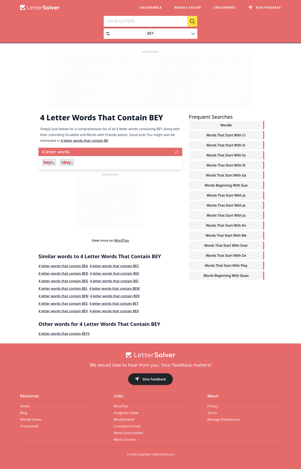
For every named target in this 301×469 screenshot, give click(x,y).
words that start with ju (226, 215)
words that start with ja (226, 195)
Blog (23, 413)
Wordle (226, 125)
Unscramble (151, 7)
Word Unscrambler (128, 433)
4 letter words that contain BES (63, 303)
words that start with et (226, 165)
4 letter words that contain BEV (63, 311)
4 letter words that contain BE (84, 141)
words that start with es (226, 155)
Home (25, 406)
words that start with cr (226, 135)
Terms (212, 413)
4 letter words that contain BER (115, 296)
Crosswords (225, 7)
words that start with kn (226, 225)
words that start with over (226, 245)
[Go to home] (150, 355)
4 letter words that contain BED (63, 273)
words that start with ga (226, 175)
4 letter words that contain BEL (63, 288)
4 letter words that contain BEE (114, 273)
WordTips (121, 240)
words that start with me (226, 235)
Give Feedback (150, 379)
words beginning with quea (226, 275)
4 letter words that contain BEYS (64, 334)
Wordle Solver (187, 7)
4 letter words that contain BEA (63, 266)
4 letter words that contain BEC (114, 266)
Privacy (212, 406)
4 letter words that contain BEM (114, 288)
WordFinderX (124, 419)
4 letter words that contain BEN (63, 296)
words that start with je (226, 205)
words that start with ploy (226, 265)
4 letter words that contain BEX (114, 311)
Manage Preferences (223, 419)
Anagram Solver (126, 413)
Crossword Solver (127, 426)
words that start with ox (226, 255)
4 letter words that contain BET (114, 303)
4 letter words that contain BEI (114, 281)
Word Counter (125, 439)
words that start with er (226, 145)
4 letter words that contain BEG (63, 281)
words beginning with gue (226, 185)
